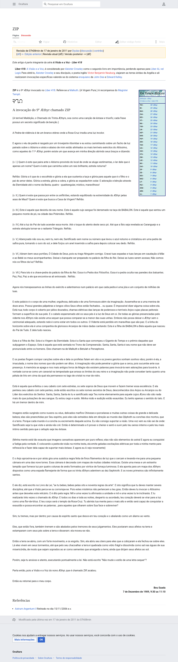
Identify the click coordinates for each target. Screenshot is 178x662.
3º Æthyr (153, 188)
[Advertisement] (68, 15)
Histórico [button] (72, 41)
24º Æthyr (154, 123)
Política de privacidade (23, 658)
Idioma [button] (21, 41)
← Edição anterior (31, 54)
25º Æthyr (154, 120)
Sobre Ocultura (45, 658)
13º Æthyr (154, 157)
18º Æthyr (154, 142)
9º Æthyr (153, 169)
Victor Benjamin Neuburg (101, 72)
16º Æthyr (154, 148)
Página (15, 35)
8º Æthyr (153, 172)
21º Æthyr (154, 133)
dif (18, 54)
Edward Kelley (114, 77)
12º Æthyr (154, 160)
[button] (24, 639)
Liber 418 (50, 90)
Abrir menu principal (15, 5)
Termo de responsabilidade (69, 658)
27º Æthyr (154, 114)
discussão (86, 50)
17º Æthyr (154, 145)
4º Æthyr (153, 185)
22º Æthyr (154, 129)
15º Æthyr (154, 151)
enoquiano (84, 77)
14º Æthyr (154, 154)
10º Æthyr (154, 166)
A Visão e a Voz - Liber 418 (149, 101)
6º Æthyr (153, 179)
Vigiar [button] (46, 41)
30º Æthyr (154, 105)
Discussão (26, 35)
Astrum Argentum (24, 608)
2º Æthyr (153, 191)
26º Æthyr (154, 117)
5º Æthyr (153, 182)
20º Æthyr (154, 136)
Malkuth (73, 90)
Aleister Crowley (74, 68)
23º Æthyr (154, 126)
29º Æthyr (154, 108)
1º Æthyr (153, 194)
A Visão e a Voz (35, 68)
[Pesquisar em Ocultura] (71, 4)
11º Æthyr (154, 163)
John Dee (99, 77)
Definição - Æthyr (146, 98)
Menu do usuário (164, 5)
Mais (162, 41)
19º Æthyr (154, 139)
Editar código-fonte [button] (128, 42)
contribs (98, 50)
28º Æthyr (154, 111)
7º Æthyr (153, 176)
